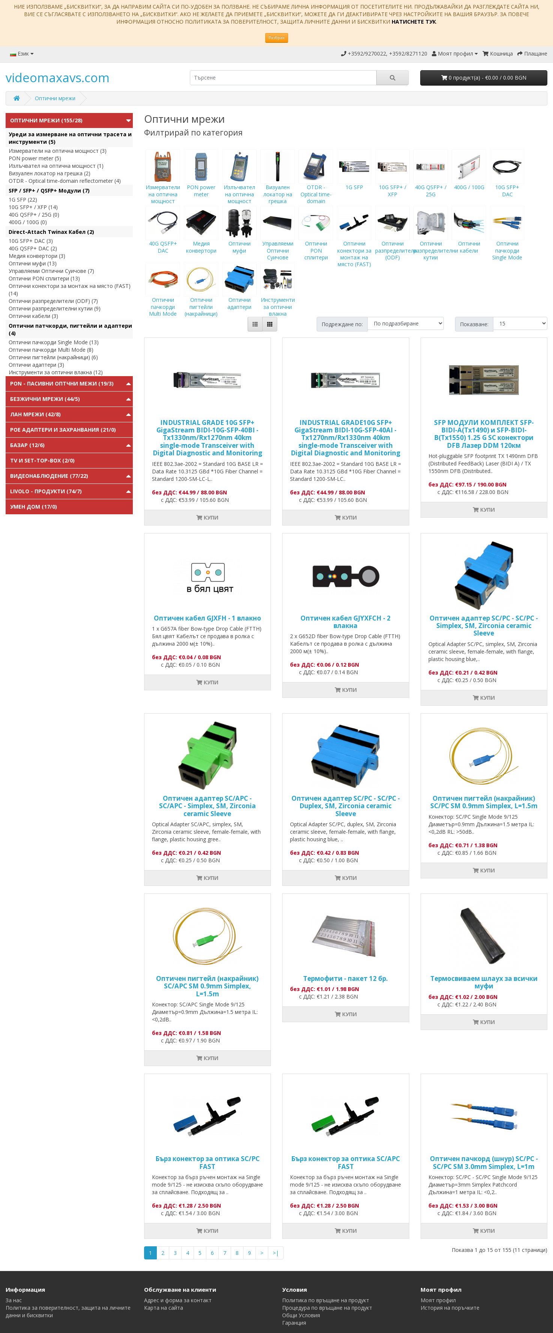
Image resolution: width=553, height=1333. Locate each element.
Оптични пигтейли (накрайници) (201, 296)
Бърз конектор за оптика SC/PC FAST (207, 1162)
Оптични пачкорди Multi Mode (163, 296)
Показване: (474, 324)
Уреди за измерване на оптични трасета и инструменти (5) (70, 138)
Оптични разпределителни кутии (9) (55, 308)
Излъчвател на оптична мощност (239, 184)
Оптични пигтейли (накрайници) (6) (53, 357)
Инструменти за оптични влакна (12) (56, 372)
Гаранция (294, 1322)
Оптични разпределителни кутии (435, 240)
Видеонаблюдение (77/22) (49, 475)
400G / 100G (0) (28, 222)
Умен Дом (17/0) (33, 506)
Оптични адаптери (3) (36, 364)
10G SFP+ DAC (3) (31, 240)
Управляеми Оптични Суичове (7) (51, 270)
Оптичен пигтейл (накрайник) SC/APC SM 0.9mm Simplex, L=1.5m (207, 986)
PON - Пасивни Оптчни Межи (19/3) (62, 383)
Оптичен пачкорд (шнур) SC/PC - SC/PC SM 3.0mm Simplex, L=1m (484, 1162)
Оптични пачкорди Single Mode (507, 240)
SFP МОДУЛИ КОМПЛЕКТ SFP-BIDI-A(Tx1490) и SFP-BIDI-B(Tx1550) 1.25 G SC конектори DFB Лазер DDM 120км (484, 434)
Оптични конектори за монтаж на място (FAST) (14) (70, 289)
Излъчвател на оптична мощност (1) (56, 165)
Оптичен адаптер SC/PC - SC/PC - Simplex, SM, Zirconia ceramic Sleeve (484, 626)
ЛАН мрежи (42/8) (35, 414)
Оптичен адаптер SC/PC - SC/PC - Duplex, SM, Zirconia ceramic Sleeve (346, 806)
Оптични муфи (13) (33, 263)
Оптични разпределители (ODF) (396, 240)
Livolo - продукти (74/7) (46, 491)
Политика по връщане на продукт (325, 1300)
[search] (283, 77)
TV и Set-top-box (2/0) (42, 460)
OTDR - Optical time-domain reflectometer (316, 187)
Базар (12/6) (27, 445)
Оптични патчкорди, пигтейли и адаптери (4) (70, 329)
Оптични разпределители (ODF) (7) (53, 300)
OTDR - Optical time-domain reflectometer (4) (65, 180)
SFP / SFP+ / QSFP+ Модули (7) (49, 190)
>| (276, 1252)
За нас (14, 1300)
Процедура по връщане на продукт (327, 1307)
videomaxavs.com (58, 77)
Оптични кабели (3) (33, 315)
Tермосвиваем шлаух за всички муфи (484, 982)
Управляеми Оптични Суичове (277, 240)
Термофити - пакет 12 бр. (345, 978)
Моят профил (438, 1300)
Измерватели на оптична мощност (163, 184)
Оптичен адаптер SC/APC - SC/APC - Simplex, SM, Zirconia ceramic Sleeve (207, 806)
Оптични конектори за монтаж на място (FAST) (354, 243)
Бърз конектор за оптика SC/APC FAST (345, 1162)
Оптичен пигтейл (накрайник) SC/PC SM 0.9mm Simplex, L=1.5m (484, 802)
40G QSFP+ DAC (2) (33, 248)
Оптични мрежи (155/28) (46, 120)
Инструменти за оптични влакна (277, 296)
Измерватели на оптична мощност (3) (58, 150)
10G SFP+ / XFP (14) (33, 207)
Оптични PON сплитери (316, 240)
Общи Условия (301, 1315)
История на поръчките (450, 1307)
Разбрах (277, 37)
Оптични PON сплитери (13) (44, 278)
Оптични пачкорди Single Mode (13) (54, 342)
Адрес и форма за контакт (178, 1300)
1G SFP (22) (23, 199)
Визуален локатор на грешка (277, 184)
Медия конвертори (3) (37, 255)
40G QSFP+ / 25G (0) (34, 214)
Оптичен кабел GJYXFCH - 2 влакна (346, 622)
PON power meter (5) (35, 158)
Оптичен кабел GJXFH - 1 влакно (207, 618)
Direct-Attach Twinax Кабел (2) (51, 231)
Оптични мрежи (55, 98)
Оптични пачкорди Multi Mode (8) (51, 349)
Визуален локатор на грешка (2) (49, 173)
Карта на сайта (163, 1307)
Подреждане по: (342, 324)
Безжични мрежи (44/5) (45, 398)
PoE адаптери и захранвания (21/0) (63, 429)
